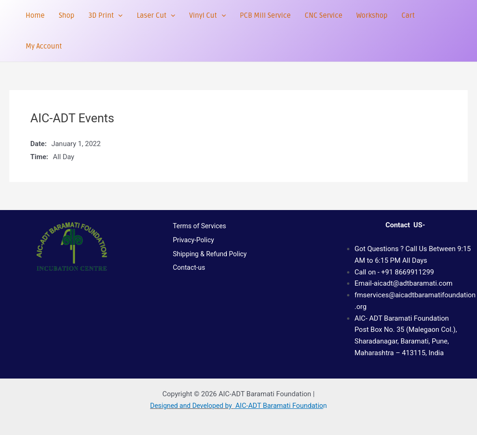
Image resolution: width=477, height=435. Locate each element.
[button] (118, 15)
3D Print (106, 15)
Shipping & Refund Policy (208, 262)
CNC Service (323, 15)
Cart (408, 15)
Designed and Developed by (190, 405)
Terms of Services (197, 228)
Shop (67, 15)
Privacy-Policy (191, 245)
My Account (44, 46)
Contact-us (187, 279)
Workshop (372, 15)
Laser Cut (155, 15)
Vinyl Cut (207, 15)
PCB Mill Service (265, 15)
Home (35, 15)
